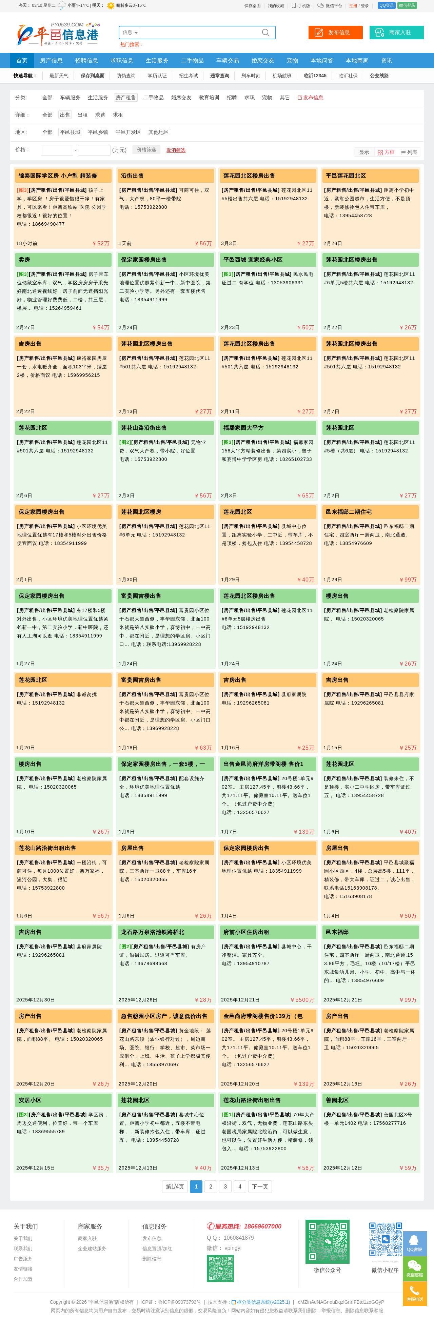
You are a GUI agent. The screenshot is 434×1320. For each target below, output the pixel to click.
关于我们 (23, 1238)
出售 (65, 115)
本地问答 (322, 60)
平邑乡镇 (98, 132)
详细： (23, 115)
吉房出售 (30, 344)
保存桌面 (252, 5)
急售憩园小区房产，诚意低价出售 (164, 1016)
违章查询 (219, 75)
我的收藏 (276, 5)
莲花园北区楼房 (141, 512)
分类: (21, 97)
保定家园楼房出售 (144, 260)
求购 (100, 115)
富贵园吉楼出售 (141, 596)
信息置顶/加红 (157, 1248)
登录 (365, 5)
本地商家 (357, 60)
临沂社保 (348, 75)
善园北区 (337, 1100)
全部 (47, 97)
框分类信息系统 (261, 1302)
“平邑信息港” (101, 1302)
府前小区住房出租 (246, 932)
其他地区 (159, 132)
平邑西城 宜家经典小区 (253, 260)
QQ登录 (386, 5)
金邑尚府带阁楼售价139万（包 (263, 1016)
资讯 (387, 60)
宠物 (292, 60)
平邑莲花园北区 (346, 176)
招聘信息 (86, 60)
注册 (353, 5)
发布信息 (313, 97)
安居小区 (30, 1100)
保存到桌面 (92, 75)
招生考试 (188, 75)
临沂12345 (315, 75)
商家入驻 (87, 1238)
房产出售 (30, 1016)
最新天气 (59, 75)
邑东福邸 (337, 932)
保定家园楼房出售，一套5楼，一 (163, 764)
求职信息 (122, 60)
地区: (21, 132)
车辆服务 (70, 97)
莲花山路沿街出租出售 (47, 848)
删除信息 (151, 1258)
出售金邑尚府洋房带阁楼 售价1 (263, 764)
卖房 (24, 260)
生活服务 (157, 60)
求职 (249, 97)
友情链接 (23, 1269)
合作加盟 (23, 1279)
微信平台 (334, 5)
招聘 (232, 97)
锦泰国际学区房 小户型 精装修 (58, 176)
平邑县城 (70, 132)
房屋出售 (132, 848)
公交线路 (379, 75)
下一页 (260, 1187)
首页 (22, 60)
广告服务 (23, 1258)
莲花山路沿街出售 (144, 428)
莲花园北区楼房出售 (249, 176)
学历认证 (157, 75)
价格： (23, 149)
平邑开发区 (128, 132)
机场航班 (282, 75)
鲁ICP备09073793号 (179, 1302)
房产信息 (51, 60)
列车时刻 (250, 75)
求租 (118, 115)
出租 (83, 115)
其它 (285, 97)
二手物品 (192, 60)
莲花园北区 (33, 428)
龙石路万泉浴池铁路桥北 (152, 932)
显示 (364, 152)
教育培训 (209, 97)
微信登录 (407, 5)
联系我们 (23, 1248)
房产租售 (126, 97)
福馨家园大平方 (243, 428)
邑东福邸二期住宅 (349, 512)
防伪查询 (126, 75)
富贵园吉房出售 (141, 680)
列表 (412, 152)
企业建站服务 (92, 1248)
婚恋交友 (263, 60)
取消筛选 (175, 150)
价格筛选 (146, 149)
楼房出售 (337, 596)
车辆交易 (227, 60)
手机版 (300, 5)
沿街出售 (132, 176)
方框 (389, 152)
